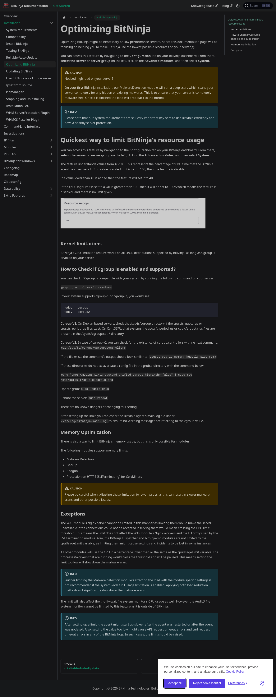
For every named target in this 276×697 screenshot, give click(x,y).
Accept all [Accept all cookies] (175, 683)
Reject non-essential (207, 683)
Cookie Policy (235, 671)
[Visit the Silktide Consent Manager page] (262, 683)
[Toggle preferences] (237, 683)
